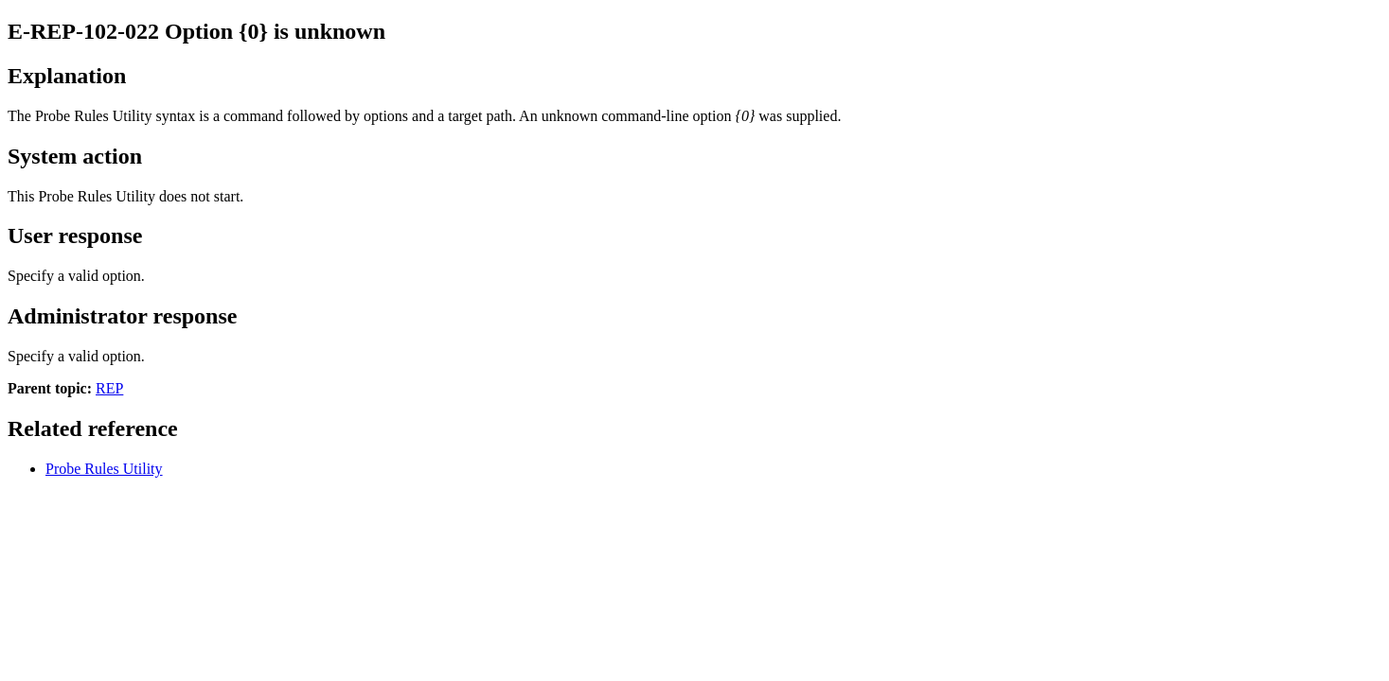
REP (109, 388)
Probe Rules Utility (104, 469)
